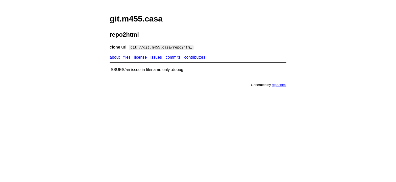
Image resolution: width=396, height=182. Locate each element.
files (127, 57)
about (115, 57)
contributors (195, 57)
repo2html (279, 85)
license (140, 57)
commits (173, 57)
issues (156, 57)
